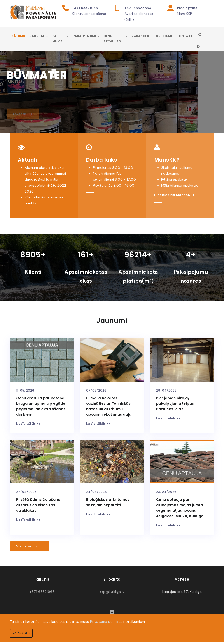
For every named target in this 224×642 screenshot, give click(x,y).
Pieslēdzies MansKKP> (174, 195)
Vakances (140, 36)
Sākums (18, 36)
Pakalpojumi (84, 36)
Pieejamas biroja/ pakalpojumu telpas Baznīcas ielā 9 (175, 403)
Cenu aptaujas (112, 38)
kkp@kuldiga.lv (112, 591)
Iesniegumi (163, 36)
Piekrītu (21, 633)
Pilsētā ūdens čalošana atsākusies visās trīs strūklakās (38, 505)
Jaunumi (37, 36)
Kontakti (185, 36)
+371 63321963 (85, 7)
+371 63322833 (137, 7)
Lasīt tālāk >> (28, 423)
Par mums (57, 38)
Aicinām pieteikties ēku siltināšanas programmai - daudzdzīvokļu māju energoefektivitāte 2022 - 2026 (47, 179)
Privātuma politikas (106, 621)
